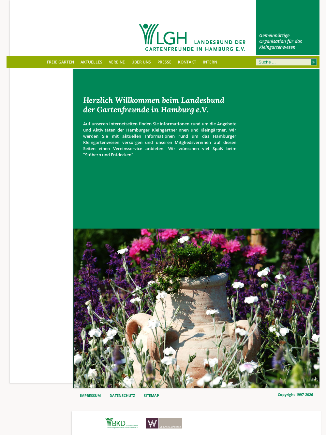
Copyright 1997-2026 (295, 394)
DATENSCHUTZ (122, 395)
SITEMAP (151, 395)
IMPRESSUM (90, 395)
